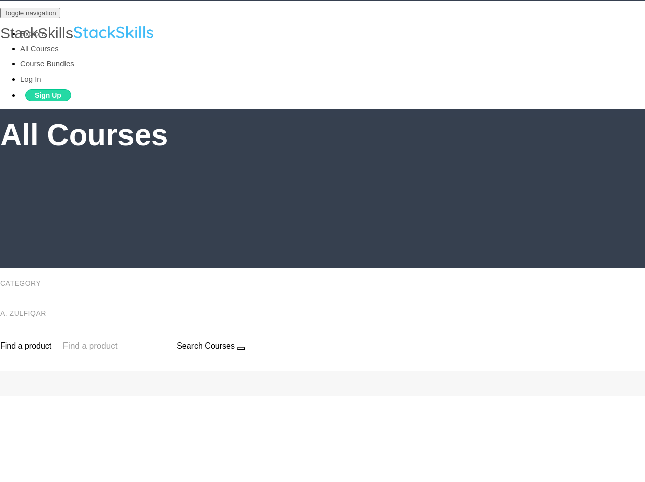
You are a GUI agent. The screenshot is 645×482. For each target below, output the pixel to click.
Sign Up (48, 95)
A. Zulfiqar (24, 313)
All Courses (39, 48)
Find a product (25, 345)
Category (21, 283)
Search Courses (206, 345)
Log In (30, 79)
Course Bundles (47, 63)
